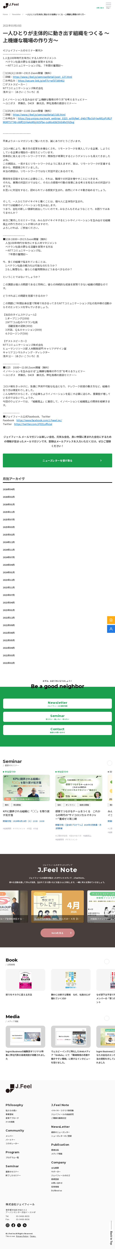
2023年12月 (9, 579)
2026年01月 (9, 504)
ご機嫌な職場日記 (58, 1118)
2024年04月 (9, 564)
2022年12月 (9, 617)
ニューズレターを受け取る (57, 460)
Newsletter (16, 14)
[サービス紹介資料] (111, 620)
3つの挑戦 (10, 1121)
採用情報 (55, 1186)
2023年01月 (9, 610)
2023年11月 (9, 587)
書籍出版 (55, 1150)
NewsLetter (60, 1127)
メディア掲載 (56, 1153)
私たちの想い (11, 1110)
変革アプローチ (12, 1118)
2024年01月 (9, 572)
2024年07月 (9, 557)
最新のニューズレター (60, 1132)
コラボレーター (12, 1143)
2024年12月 (9, 542)
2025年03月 (9, 527)
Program (12, 1152)
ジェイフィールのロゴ (60, 1175)
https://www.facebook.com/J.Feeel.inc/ (39, 420)
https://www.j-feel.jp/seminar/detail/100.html (39, 114)
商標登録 (55, 1179)
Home (5, 14)
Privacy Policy (22, 1236)
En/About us (56, 1190)
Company (58, 1162)
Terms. (33, 1236)
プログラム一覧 (12, 1157)
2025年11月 (9, 511)
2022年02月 (9, 662)
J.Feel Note (60, 1105)
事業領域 (9, 1114)
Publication (60, 1144)
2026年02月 (9, 496)
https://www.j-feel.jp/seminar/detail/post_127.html (42, 77)
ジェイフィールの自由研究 (62, 1114)
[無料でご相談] (111, 629)
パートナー (10, 1139)
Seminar (57, 717)
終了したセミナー (13, 1175)
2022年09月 (9, 625)
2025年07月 (9, 519)
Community (15, 1130)
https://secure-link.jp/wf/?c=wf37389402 (41, 80)
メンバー (9, 1136)
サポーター (56, 1171)
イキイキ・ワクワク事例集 (62, 1110)
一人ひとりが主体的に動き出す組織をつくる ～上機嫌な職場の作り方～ (55, 14)
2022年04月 (9, 647)
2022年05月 (9, 640)
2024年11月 (9, 549)
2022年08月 (9, 632)
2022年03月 (9, 655)
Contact (57, 730)
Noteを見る (57, 932)
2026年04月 (9, 489)
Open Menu (108, 5)
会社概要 (55, 1167)
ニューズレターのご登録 (61, 1136)
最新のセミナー (12, 1171)
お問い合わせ (100, 8)
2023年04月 (9, 602)
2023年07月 (9, 595)
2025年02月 (9, 534)
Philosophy (14, 1105)
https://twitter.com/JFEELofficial (33, 424)
